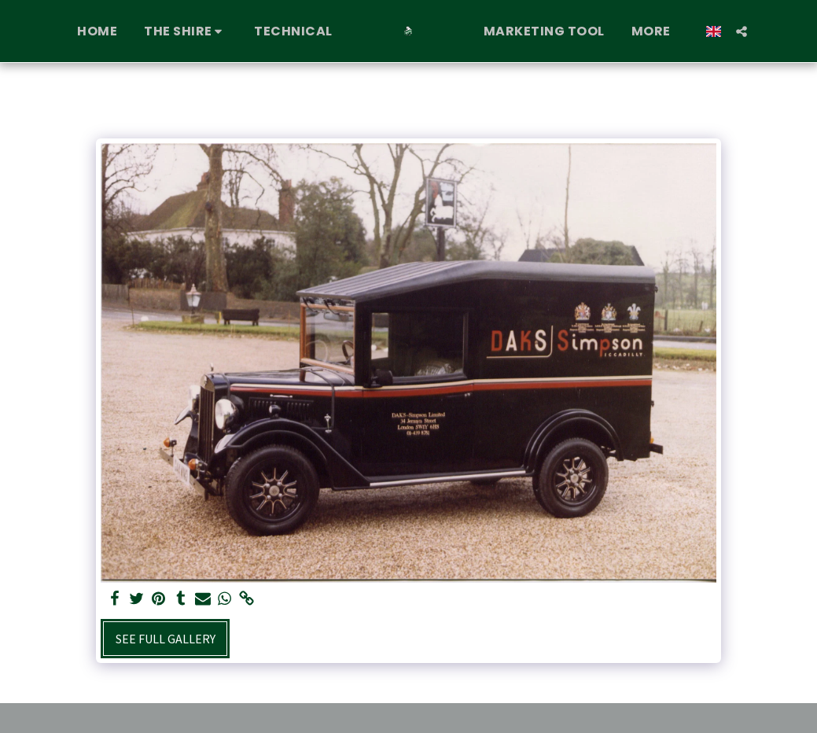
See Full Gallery (165, 638)
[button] (179, 31)
